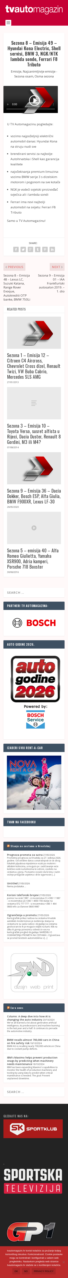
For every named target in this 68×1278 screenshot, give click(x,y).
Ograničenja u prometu (22, 915)
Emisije (16, 71)
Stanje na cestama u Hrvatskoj (30, 846)
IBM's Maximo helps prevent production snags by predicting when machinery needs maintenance (32, 1061)
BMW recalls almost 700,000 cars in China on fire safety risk (33, 1041)
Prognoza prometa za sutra (25, 855)
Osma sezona (44, 76)
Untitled (12, 883)
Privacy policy (44, 1271)
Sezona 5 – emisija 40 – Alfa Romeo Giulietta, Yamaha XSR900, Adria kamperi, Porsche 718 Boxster (33, 558)
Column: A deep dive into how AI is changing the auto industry (28, 1018)
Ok (16, 1271)
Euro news (17, 1008)
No (26, 1271)
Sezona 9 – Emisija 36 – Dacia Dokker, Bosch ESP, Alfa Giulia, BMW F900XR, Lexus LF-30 (34, 496)
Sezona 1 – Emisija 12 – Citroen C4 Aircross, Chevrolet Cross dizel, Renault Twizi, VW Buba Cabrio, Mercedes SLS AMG (34, 366)
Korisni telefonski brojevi (23, 895)
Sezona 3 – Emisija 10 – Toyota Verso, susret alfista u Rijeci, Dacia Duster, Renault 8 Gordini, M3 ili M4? (34, 433)
